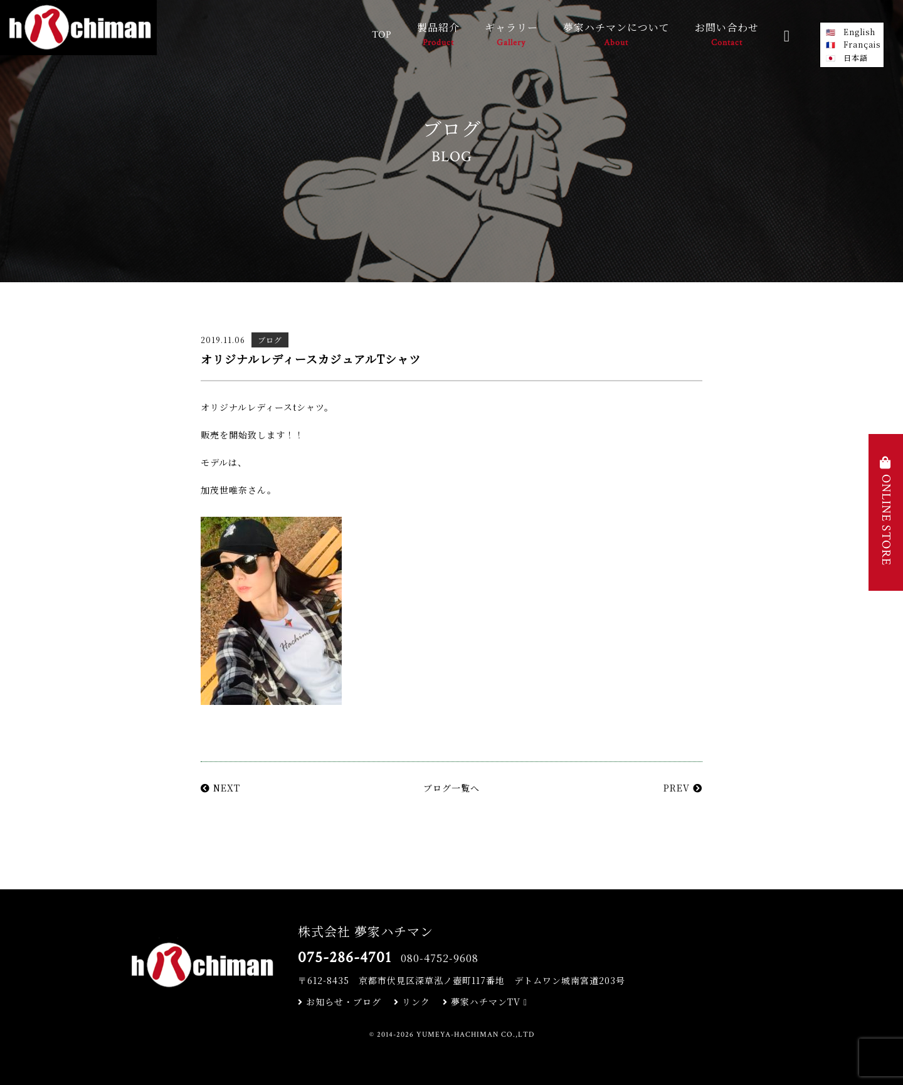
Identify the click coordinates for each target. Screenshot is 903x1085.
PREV (682, 787)
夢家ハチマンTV (485, 1001)
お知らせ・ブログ (339, 1001)
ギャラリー (511, 35)
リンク (412, 1001)
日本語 (855, 57)
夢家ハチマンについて (616, 35)
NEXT (220, 787)
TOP (382, 34)
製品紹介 (438, 35)
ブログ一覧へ (451, 787)
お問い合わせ (727, 35)
